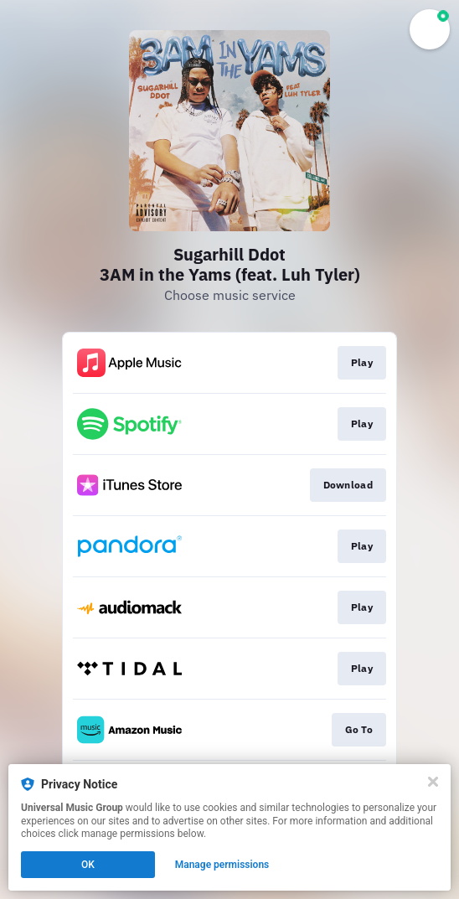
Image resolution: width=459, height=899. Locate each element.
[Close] (433, 781)
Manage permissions (222, 865)
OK (88, 865)
